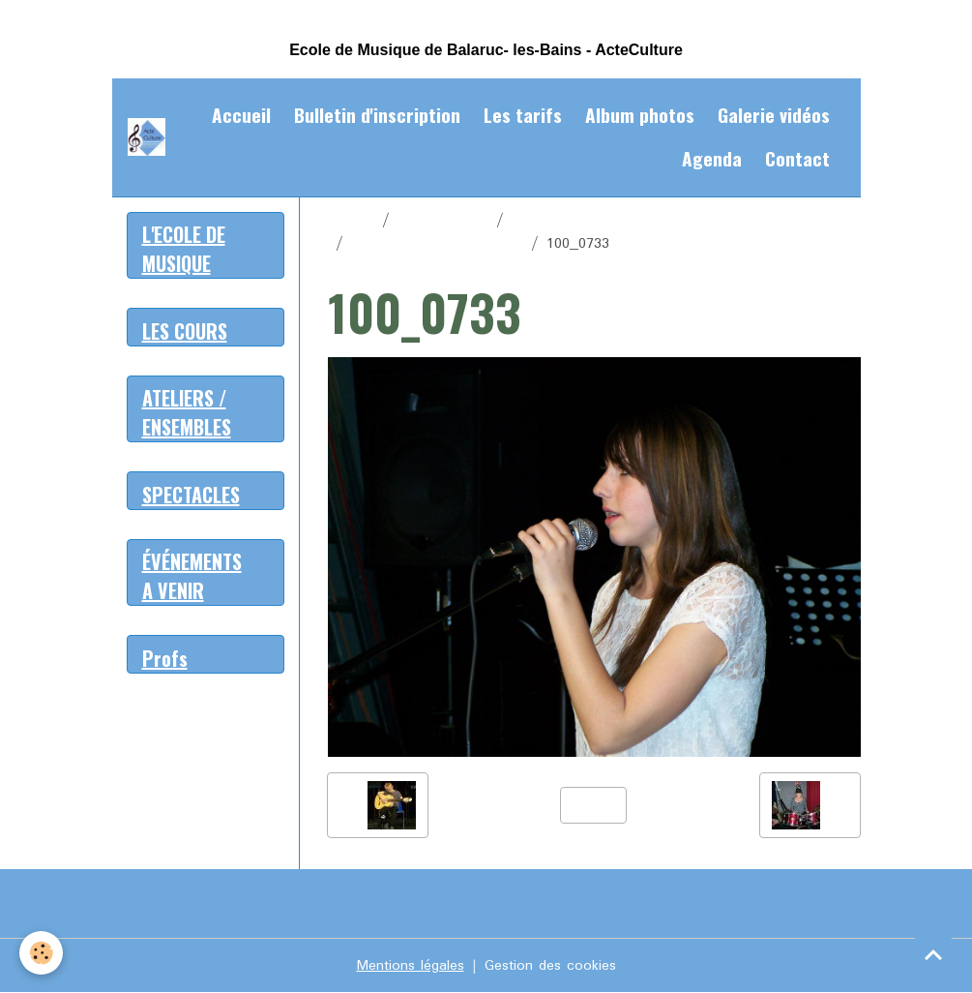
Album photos (639, 115)
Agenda (712, 158)
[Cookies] (41, 953)
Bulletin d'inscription (377, 115)
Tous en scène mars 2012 (437, 244)
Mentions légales (410, 966)
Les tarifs (523, 115)
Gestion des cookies (550, 966)
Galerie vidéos (774, 115)
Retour (593, 805)
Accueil (241, 115)
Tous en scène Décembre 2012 (615, 220)
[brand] (146, 137)
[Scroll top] (933, 954)
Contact (797, 158)
